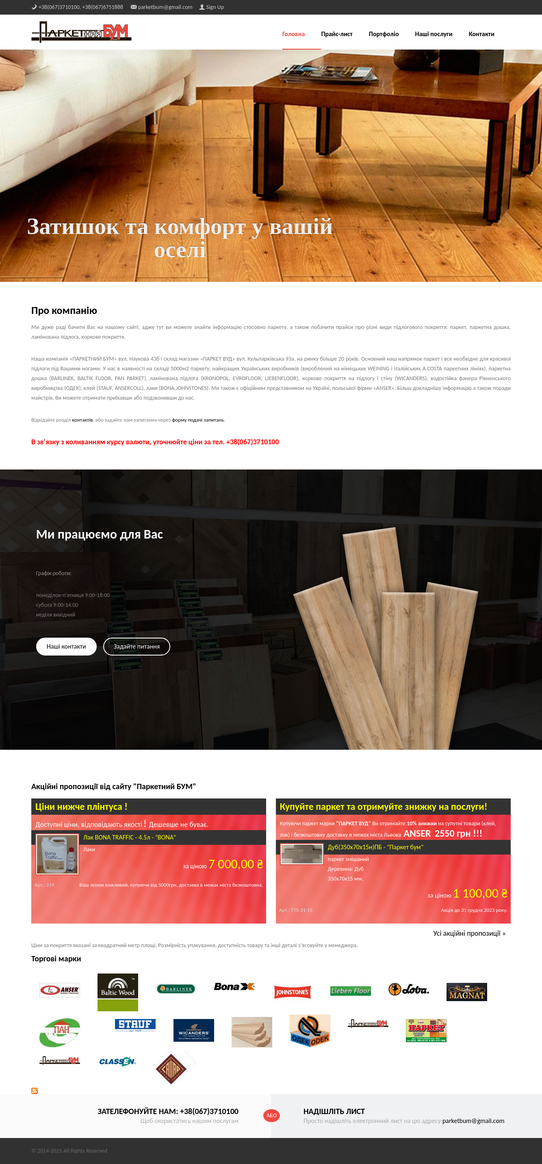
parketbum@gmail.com (473, 1121)
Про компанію (64, 310)
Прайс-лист (336, 34)
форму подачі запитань (198, 420)
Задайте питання (137, 646)
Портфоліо (384, 34)
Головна (293, 34)
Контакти (481, 34)
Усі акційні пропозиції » (469, 933)
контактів (82, 420)
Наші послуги (434, 34)
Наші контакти (66, 646)
